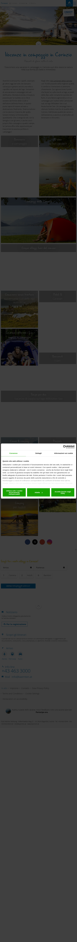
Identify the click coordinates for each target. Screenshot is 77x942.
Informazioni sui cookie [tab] (63, 453)
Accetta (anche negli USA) (63, 492)
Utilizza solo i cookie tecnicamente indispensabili (14, 492)
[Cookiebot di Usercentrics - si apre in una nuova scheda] (64, 447)
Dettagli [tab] (38, 453)
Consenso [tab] (13, 453)
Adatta (39, 492)
